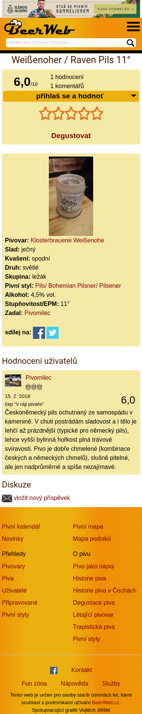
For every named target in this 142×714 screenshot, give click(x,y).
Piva (8, 578)
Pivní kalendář (21, 526)
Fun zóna (34, 683)
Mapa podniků (92, 539)
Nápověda (74, 683)
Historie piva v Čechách (105, 590)
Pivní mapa (88, 526)
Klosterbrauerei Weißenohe (67, 240)
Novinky (12, 539)
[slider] (71, 113)
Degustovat (71, 136)
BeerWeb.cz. (106, 702)
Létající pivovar (93, 615)
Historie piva (89, 578)
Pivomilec (37, 313)
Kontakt (82, 670)
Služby (111, 683)
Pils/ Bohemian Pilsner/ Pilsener (78, 285)
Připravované (19, 602)
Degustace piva (94, 602)
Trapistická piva (94, 627)
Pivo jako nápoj (93, 566)
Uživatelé (14, 590)
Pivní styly (15, 615)
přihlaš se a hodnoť (86, 96)
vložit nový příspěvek (36, 498)
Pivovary (13, 566)
